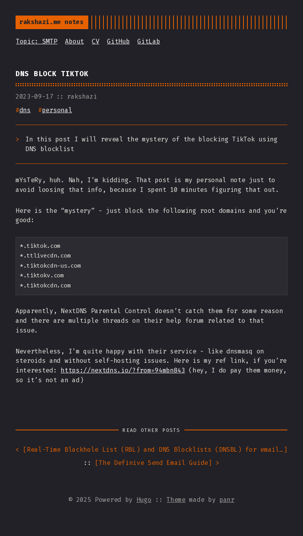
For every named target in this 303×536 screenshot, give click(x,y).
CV (95, 41)
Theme (175, 500)
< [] (151, 450)
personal (57, 110)
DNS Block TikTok (52, 74)
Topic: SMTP (36, 41)
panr (227, 500)
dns (25, 110)
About (74, 41)
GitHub (118, 41)
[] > (157, 463)
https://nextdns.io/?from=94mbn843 (123, 370)
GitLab (148, 41)
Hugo (144, 500)
